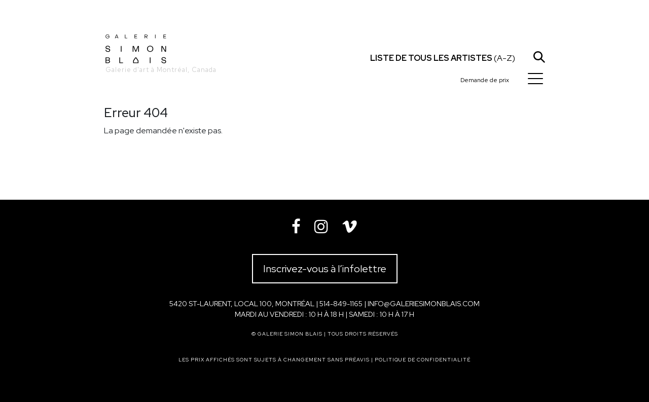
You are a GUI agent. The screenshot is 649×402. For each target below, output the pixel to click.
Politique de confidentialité (423, 359)
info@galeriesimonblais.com (424, 303)
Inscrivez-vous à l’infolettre (324, 268)
